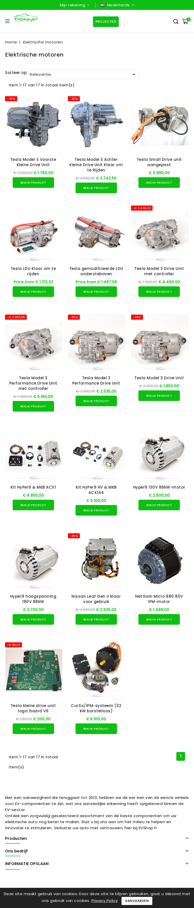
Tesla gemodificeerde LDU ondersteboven (96, 271)
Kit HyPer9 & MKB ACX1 (33, 487)
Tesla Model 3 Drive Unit (159, 378)
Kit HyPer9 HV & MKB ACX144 (96, 490)
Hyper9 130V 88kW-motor (159, 487)
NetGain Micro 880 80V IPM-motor (159, 599)
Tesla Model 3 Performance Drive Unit (96, 380)
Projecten (105, 21)
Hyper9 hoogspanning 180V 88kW (33, 599)
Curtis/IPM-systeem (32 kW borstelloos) (96, 708)
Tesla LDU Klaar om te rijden (33, 271)
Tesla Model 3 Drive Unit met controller (159, 271)
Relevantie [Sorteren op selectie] (83, 74)
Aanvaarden (137, 900)
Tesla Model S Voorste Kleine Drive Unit (33, 162)
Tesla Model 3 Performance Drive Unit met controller (33, 383)
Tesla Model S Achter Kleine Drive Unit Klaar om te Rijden (96, 165)
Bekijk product (33, 183)
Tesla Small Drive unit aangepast (159, 162)
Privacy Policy (104, 900)
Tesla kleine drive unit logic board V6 (33, 708)
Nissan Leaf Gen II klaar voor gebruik (96, 599)
